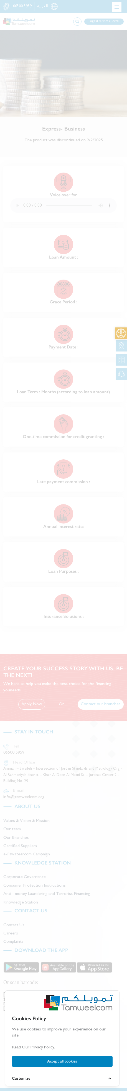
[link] (121, 333)
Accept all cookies (62, 1061)
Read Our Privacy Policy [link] (33, 1047)
